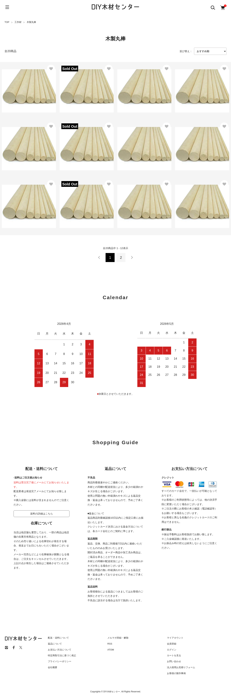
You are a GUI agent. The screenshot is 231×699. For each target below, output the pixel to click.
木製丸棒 (31, 22)
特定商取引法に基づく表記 (62, 655)
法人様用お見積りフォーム (181, 667)
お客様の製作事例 (176, 673)
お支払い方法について (59, 649)
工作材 (17, 22)
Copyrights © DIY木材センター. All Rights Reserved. (115, 691)
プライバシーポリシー (59, 661)
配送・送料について (58, 637)
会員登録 (171, 643)
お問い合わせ (174, 661)
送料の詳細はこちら (41, 513)
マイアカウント (175, 637)
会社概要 (52, 667)
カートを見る (174, 655)
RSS (109, 643)
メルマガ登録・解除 (117, 637)
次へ (131, 257)
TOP (7, 22)
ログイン (171, 649)
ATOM (110, 649)
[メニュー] (7, 7)
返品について (55, 643)
